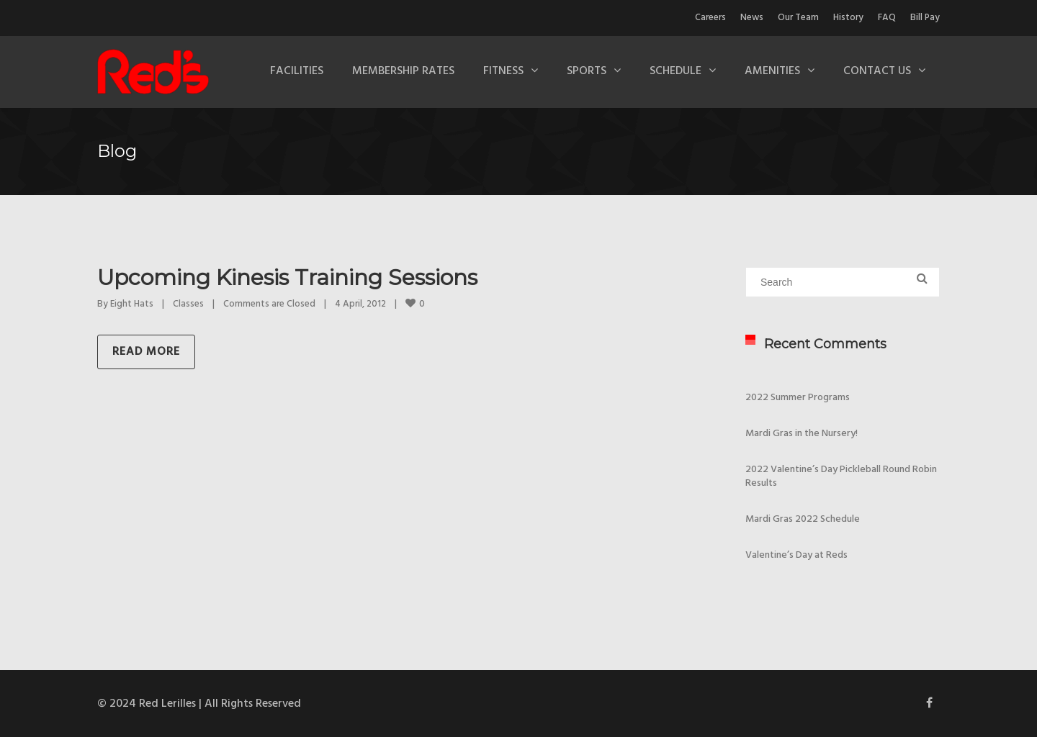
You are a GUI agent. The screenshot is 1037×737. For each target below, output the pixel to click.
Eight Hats (131, 304)
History (848, 17)
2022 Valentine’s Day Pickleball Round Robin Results (841, 476)
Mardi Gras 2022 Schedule (802, 519)
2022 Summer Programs (797, 397)
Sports (586, 71)
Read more (146, 352)
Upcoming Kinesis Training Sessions (287, 277)
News (751, 17)
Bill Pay (925, 17)
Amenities (772, 71)
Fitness (503, 71)
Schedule (675, 71)
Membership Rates (403, 71)
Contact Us (877, 71)
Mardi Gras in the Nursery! (801, 433)
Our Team (798, 17)
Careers (710, 17)
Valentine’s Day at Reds (796, 555)
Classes (188, 304)
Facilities (296, 71)
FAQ (887, 17)
